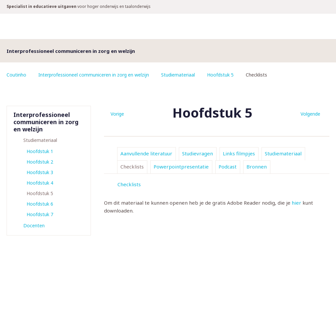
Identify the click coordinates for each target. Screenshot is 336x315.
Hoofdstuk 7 (40, 214)
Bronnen (256, 166)
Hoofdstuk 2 (40, 162)
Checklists (132, 166)
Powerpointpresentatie (181, 166)
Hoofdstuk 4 (40, 183)
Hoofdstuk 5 (220, 75)
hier (296, 202)
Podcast (228, 166)
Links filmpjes (239, 153)
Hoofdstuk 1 (40, 151)
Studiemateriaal (178, 75)
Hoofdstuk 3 (40, 172)
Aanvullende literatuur (146, 153)
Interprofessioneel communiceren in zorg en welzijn (93, 75)
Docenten (34, 225)
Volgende (310, 114)
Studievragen (197, 153)
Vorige (117, 114)
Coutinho (16, 75)
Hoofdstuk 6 (40, 204)
